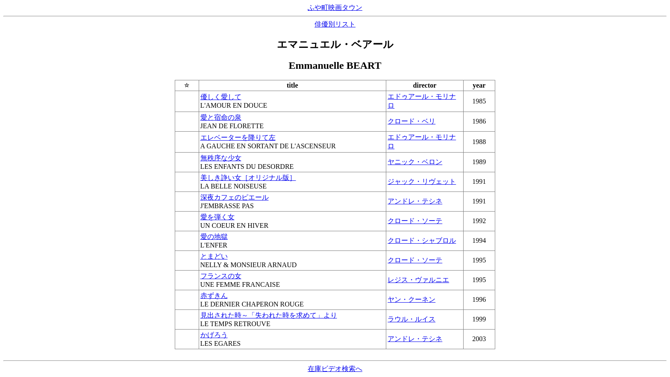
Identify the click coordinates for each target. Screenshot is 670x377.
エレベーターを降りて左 (238, 137)
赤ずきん (214, 295)
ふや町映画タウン (335, 7)
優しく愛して (220, 96)
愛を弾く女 (217, 217)
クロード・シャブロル (422, 240)
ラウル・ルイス (411, 319)
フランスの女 (220, 276)
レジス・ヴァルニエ (418, 279)
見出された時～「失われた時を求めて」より (268, 315)
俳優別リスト (335, 24)
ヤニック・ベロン (415, 161)
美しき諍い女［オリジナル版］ (248, 177)
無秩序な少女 (220, 158)
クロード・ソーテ (415, 220)
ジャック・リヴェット (422, 181)
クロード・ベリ (411, 121)
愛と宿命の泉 (220, 117)
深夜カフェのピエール (234, 197)
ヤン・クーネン (411, 299)
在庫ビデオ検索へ (335, 368)
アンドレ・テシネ (415, 201)
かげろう (214, 335)
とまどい (214, 256)
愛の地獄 (214, 236)
